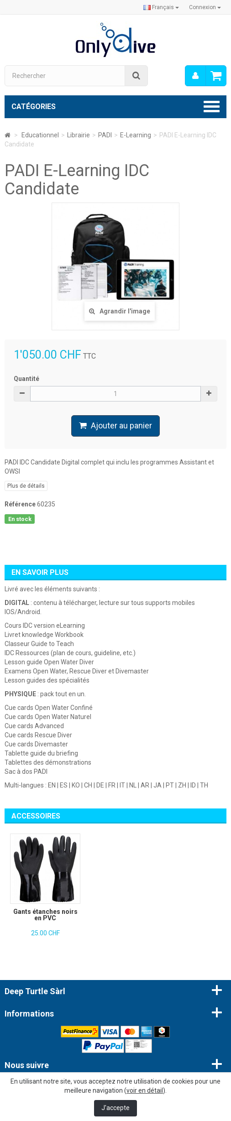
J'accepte (115, 1107)
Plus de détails (26, 486)
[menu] (195, 75)
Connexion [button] (205, 7)
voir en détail (144, 1090)
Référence (20, 504)
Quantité (26, 378)
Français (161, 7)
